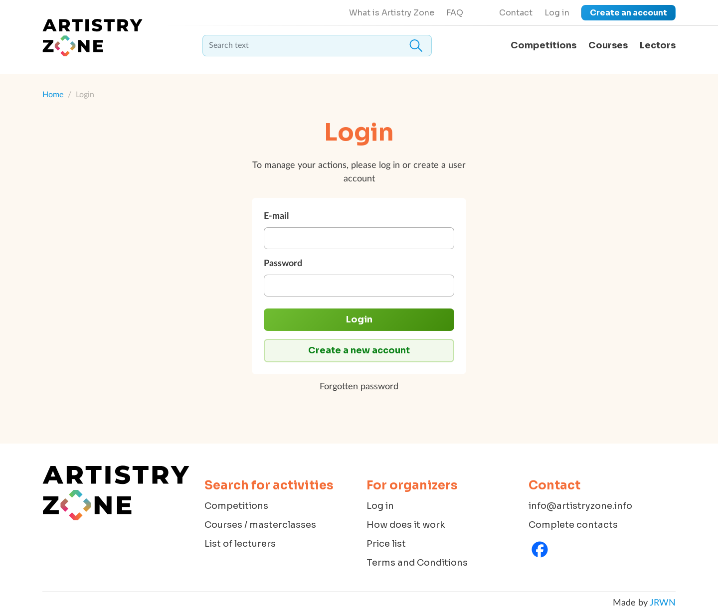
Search (416, 45)
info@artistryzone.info (580, 505)
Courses (608, 45)
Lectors (658, 45)
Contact (516, 12)
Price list (386, 543)
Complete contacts (573, 524)
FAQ (454, 12)
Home (52, 95)
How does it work (405, 524)
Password (283, 263)
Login (359, 319)
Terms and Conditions (417, 562)
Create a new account (359, 350)
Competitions (543, 45)
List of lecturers (240, 543)
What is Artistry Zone (391, 12)
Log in (556, 12)
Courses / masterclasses (260, 524)
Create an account (628, 12)
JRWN (663, 603)
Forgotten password (359, 386)
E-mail (276, 216)
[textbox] (317, 45)
